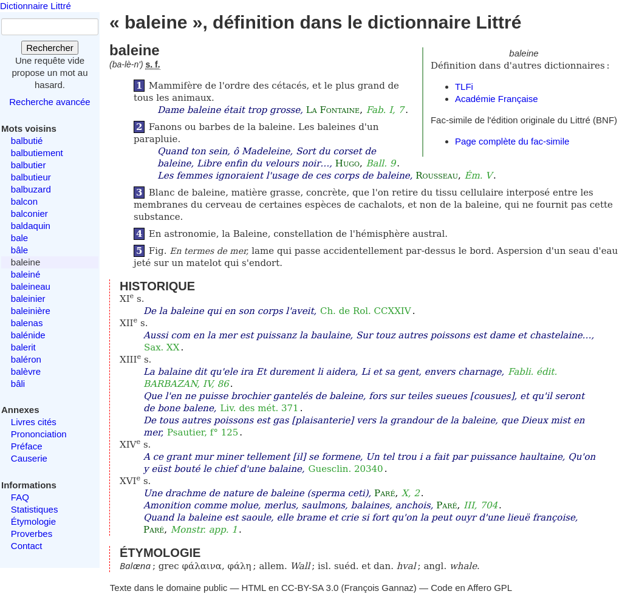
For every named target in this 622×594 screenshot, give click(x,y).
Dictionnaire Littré (35, 6)
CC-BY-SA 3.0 (310, 587)
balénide (28, 335)
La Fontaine (333, 109)
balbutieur (31, 177)
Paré (384, 493)
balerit (23, 347)
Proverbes (31, 533)
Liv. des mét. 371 (259, 408)
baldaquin (30, 225)
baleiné (25, 274)
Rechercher (49, 48)
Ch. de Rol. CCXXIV (365, 311)
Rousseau (436, 175)
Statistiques (34, 509)
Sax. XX (162, 347)
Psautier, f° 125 (202, 432)
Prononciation (39, 434)
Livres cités (33, 422)
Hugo (347, 163)
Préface (27, 446)
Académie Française (496, 99)
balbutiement (37, 153)
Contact (27, 546)
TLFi (464, 86)
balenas (27, 323)
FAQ (20, 497)
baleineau (30, 286)
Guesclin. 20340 (346, 468)
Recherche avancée (49, 102)
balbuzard (31, 189)
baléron (26, 359)
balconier (29, 213)
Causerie (29, 458)
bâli (18, 383)
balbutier (28, 165)
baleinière (30, 311)
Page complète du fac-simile (512, 141)
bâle (19, 250)
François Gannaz (379, 587)
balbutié (27, 140)
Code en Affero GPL (471, 587)
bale (19, 238)
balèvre (26, 371)
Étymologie (33, 521)
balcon (24, 201)
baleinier (28, 298)
